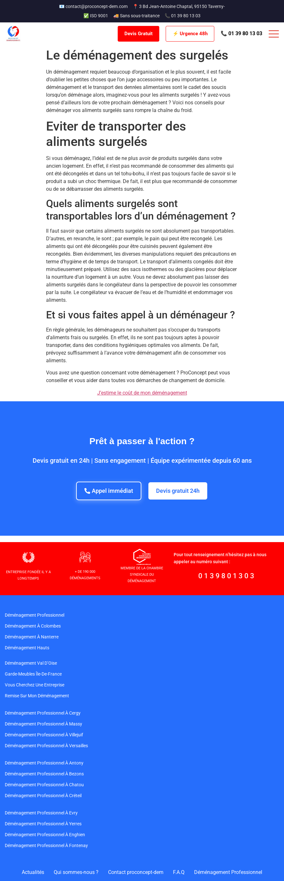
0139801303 (227, 576)
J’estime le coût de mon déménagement (142, 393)
